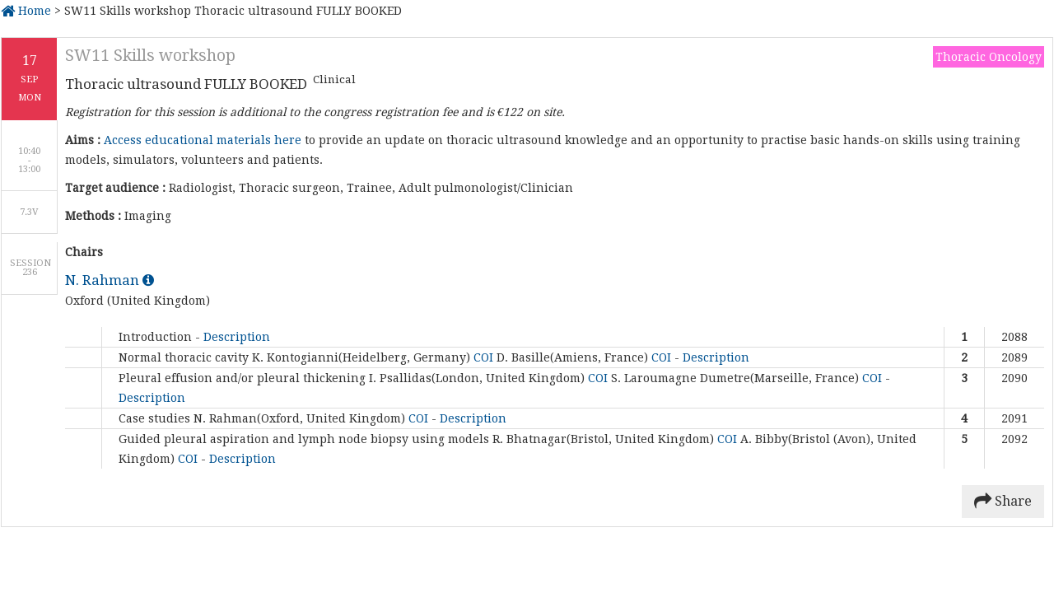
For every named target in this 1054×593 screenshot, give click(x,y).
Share (1003, 501)
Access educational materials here (202, 140)
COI (485, 357)
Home (26, 10)
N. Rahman (109, 280)
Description (236, 336)
